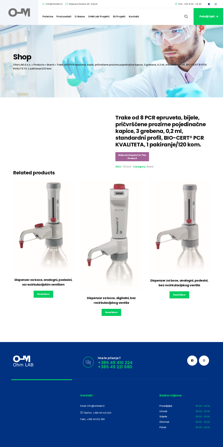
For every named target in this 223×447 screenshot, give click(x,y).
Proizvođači (64, 16)
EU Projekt (119, 16)
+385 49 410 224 (102, 413)
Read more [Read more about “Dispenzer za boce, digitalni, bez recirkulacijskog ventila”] (111, 312)
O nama (80, 16)
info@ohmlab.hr (54, 4)
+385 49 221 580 (96, 419)
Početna (48, 16)
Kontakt (134, 16)
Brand (149, 166)
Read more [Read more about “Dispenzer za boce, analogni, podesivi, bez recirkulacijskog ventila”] (179, 294)
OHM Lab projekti (98, 16)
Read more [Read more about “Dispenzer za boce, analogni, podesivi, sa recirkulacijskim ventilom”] (43, 294)
